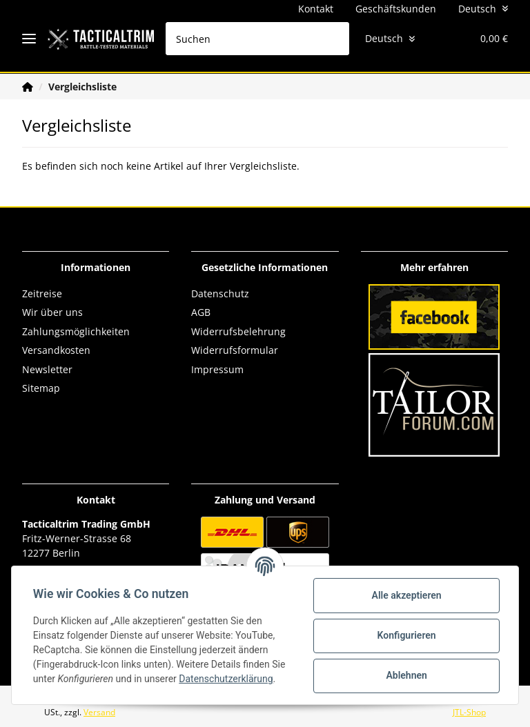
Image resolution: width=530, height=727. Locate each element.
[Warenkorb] (481, 38)
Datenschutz (220, 293)
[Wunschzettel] (440, 38)
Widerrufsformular (234, 350)
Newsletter (47, 369)
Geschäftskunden (395, 8)
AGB (200, 312)
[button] (413, 38)
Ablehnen (405, 675)
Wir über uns (52, 312)
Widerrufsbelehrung (238, 331)
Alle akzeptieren (405, 595)
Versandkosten (56, 350)
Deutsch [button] (477, 8)
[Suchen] (248, 38)
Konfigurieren (405, 635)
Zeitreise (42, 293)
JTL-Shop (469, 712)
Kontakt (315, 8)
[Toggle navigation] (29, 39)
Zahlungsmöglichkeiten (76, 331)
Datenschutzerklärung (226, 678)
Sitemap (41, 388)
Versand (99, 712)
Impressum (217, 369)
